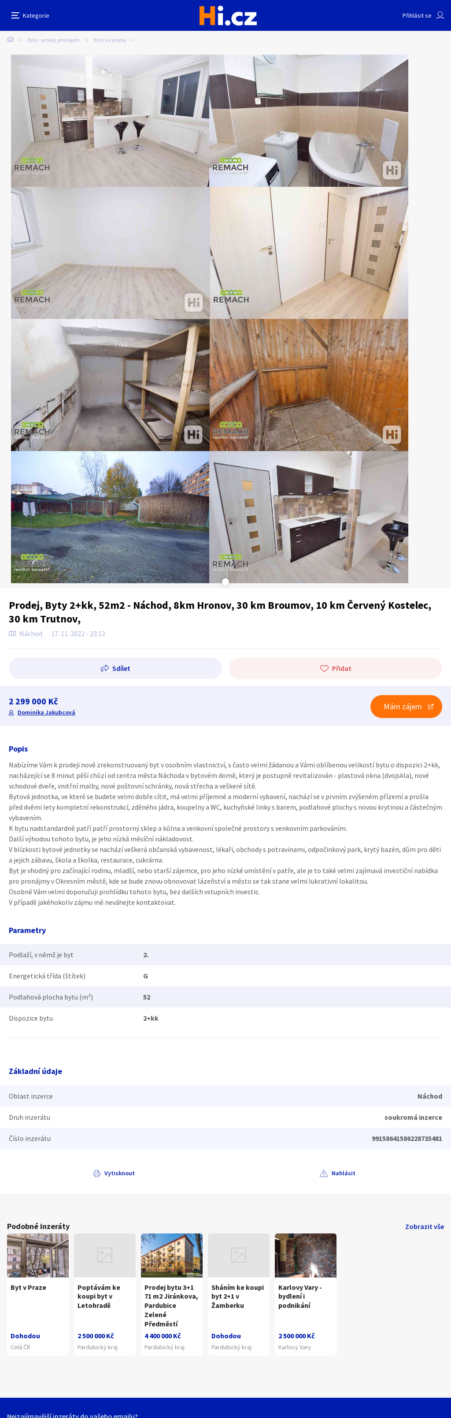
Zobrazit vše (424, 1226)
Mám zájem (403, 706)
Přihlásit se (417, 15)
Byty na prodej (110, 40)
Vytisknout (119, 1173)
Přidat (341, 668)
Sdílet (121, 668)
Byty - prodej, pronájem (54, 40)
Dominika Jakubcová (46, 712)
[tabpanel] (110, 121)
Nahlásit (343, 1173)
